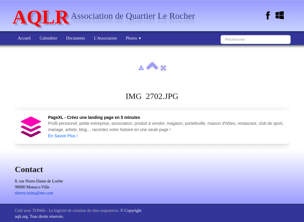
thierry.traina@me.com (34, 193)
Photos (134, 38)
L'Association (105, 38)
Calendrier (48, 38)
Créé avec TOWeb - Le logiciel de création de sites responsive (66, 210)
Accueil (24, 38)
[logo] (106, 16)
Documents (75, 38)
